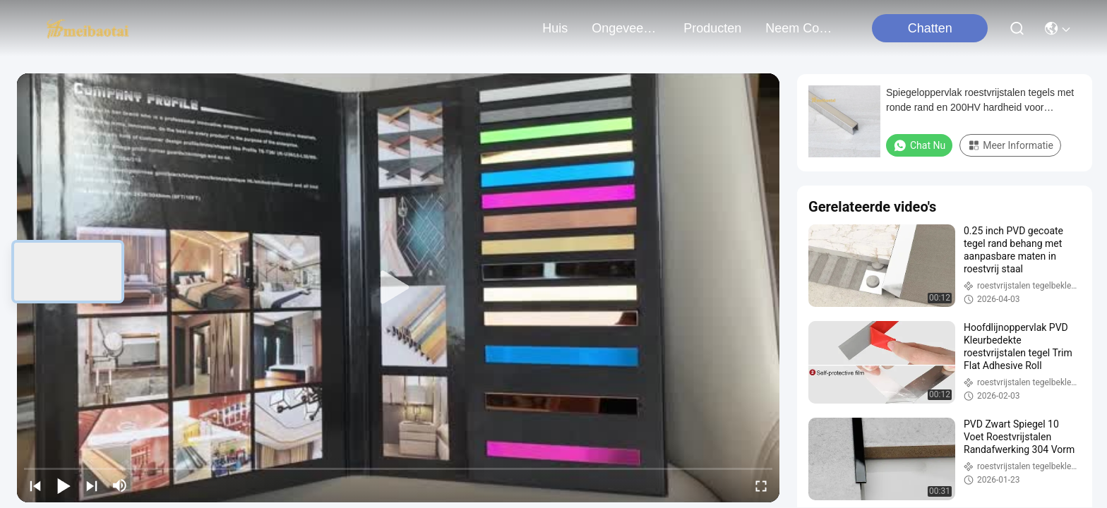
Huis (555, 28)
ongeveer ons (625, 28)
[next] (92, 485)
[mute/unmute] (120, 485)
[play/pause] (63, 485)
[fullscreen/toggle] (761, 485)
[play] (398, 288)
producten (712, 28)
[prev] (35, 485)
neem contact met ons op (799, 28)
